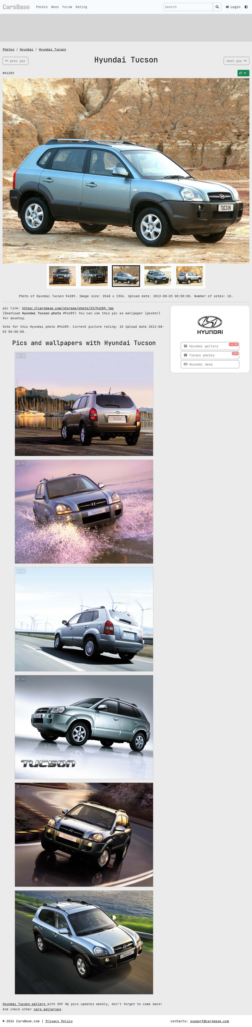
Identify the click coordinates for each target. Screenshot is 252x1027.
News (55, 7)
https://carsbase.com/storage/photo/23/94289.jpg (68, 308)
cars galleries (47, 1009)
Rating (81, 7)
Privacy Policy (59, 1021)
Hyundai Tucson (52, 49)
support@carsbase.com (209, 1021)
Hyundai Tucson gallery (25, 1004)
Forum (67, 7)
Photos (42, 7)
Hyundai (26, 49)
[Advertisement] (126, 27)
